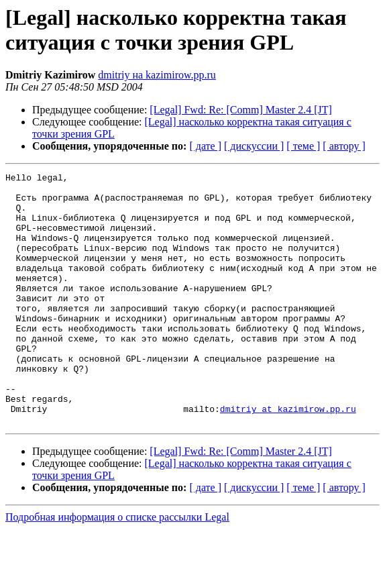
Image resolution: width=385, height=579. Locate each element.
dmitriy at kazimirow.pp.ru (288, 457)
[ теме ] (303, 146)
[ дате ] (205, 146)
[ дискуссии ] (254, 146)
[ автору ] (344, 146)
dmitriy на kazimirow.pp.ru (156, 75)
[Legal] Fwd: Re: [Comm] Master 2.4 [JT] (241, 109)
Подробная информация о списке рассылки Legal (117, 567)
